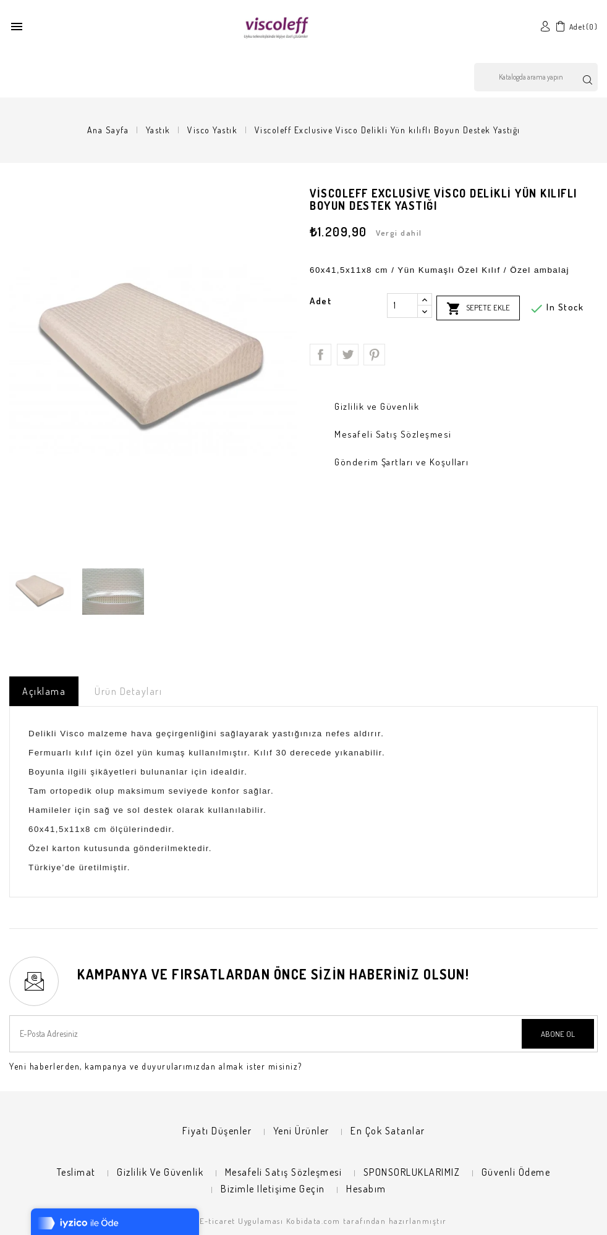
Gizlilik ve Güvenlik (160, 1172)
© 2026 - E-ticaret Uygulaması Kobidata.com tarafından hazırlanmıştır (304, 1221)
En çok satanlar (387, 1131)
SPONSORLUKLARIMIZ (412, 1172)
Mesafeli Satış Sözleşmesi (283, 1172)
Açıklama (44, 691)
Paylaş (320, 354)
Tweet (347, 354)
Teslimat (76, 1172)
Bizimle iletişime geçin (273, 1189)
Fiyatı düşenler (217, 1131)
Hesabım (366, 1189)
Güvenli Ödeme (516, 1172)
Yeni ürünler (301, 1131)
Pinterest (374, 354)
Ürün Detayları (128, 691)
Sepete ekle (478, 308)
